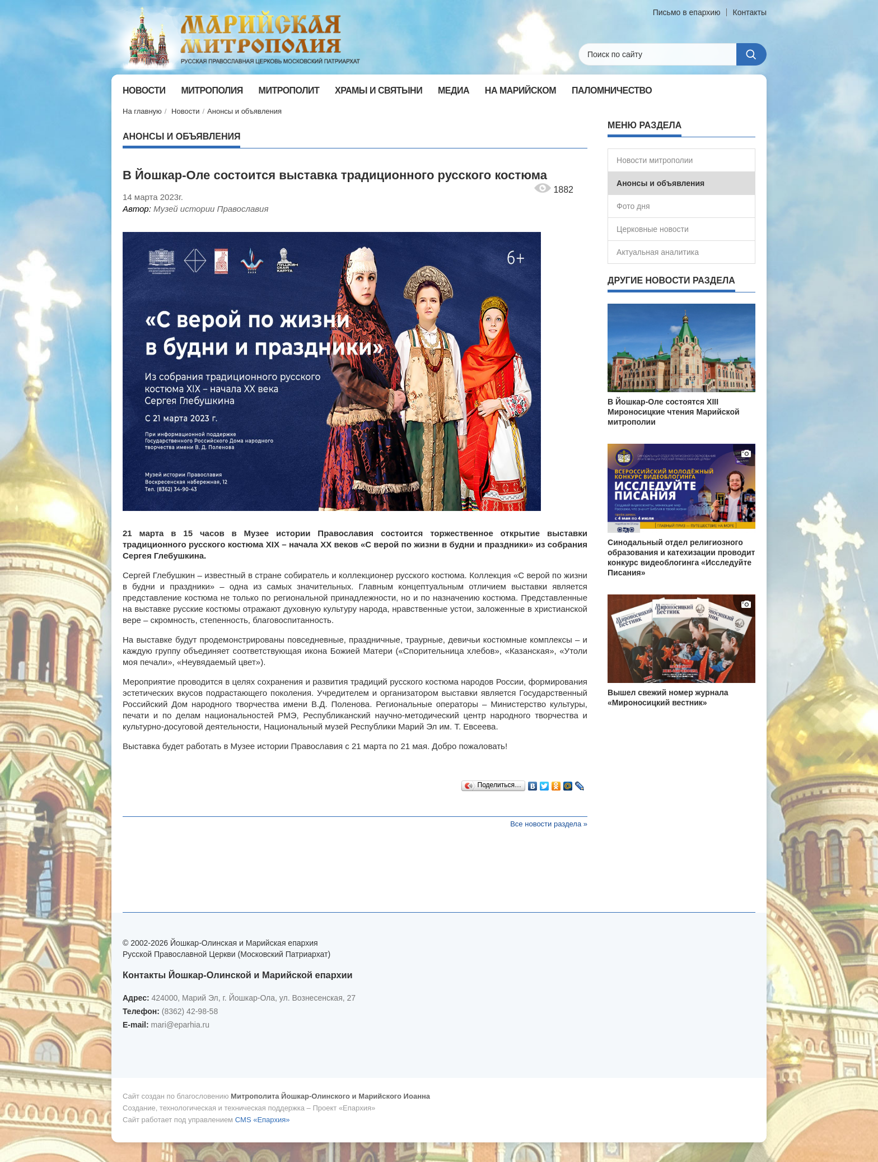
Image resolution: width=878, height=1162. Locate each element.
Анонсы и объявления (244, 111)
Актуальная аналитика (658, 252)
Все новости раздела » (548, 824)
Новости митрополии (655, 160)
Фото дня (633, 206)
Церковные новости (653, 229)
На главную (142, 111)
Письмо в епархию (687, 12)
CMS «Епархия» (262, 1119)
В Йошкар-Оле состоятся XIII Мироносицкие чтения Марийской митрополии (674, 411)
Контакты (750, 12)
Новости (185, 111)
